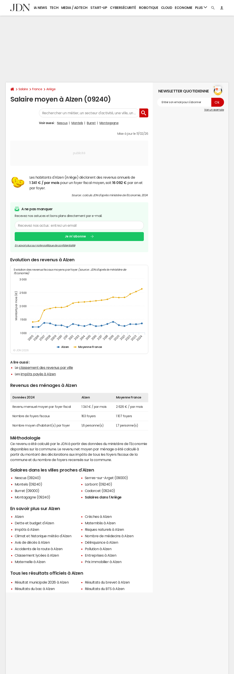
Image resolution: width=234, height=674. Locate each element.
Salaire (23, 89)
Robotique (148, 7)
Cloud (166, 7)
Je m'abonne (75, 236)
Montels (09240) (28, 484)
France (37, 89)
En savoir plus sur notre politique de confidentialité (45, 245)
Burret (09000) (27, 490)
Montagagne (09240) (32, 497)
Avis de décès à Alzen (32, 542)
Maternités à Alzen (100, 523)
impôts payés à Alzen (38, 374)
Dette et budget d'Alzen (34, 523)
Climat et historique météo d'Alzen (43, 536)
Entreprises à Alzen (100, 555)
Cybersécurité (123, 7)
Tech (54, 7)
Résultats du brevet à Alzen (107, 582)
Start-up (98, 7)
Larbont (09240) (98, 484)
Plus (201, 7)
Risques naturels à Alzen (104, 529)
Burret (91, 123)
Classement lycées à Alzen (37, 555)
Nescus (62, 123)
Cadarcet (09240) (100, 490)
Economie (183, 7)
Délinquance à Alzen (101, 542)
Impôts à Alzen (27, 529)
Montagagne (109, 123)
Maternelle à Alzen (30, 562)
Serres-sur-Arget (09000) (106, 478)
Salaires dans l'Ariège (103, 497)
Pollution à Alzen (98, 549)
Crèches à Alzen (98, 516)
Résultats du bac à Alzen (35, 588)
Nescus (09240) (28, 478)
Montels (77, 123)
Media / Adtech (74, 7)
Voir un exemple (214, 109)
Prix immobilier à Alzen (103, 562)
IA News (40, 7)
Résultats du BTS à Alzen (104, 588)
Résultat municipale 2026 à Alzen (42, 582)
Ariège (50, 89)
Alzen (19, 516)
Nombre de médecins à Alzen (109, 536)
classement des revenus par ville (46, 367)
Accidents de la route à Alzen (39, 549)
